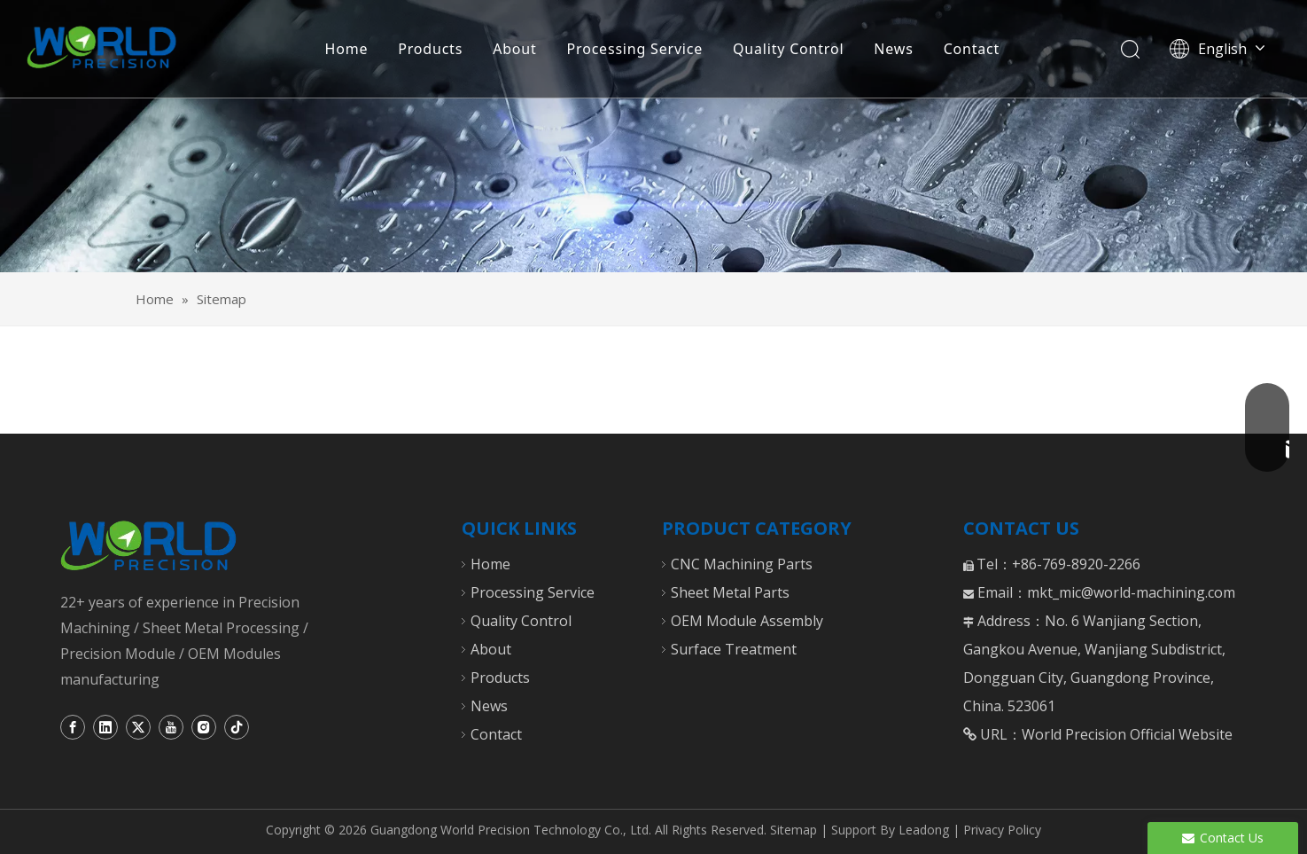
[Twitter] (138, 726)
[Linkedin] (105, 726)
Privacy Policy (1000, 829)
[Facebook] (72, 726)
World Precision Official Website (1127, 734)
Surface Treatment (734, 649)
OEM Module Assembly (747, 621)
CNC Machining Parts (742, 564)
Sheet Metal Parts (730, 592)
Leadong (924, 829)
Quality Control (788, 49)
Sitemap (793, 829)
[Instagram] (203, 726)
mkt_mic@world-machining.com (1131, 592)
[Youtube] (171, 726)
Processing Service (635, 49)
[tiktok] (236, 726)
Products (430, 49)
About (514, 49)
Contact (972, 49)
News (893, 49)
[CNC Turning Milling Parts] (653, 136)
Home (347, 49)
